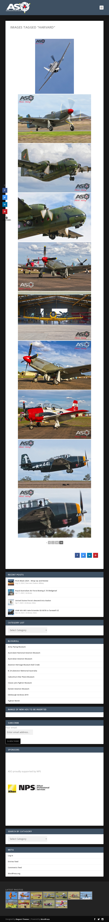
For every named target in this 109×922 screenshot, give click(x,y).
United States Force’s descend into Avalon (33, 600)
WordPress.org (14, 873)
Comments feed (15, 867)
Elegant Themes (22, 919)
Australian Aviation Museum (20, 659)
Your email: (11, 727)
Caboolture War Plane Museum (21, 677)
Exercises (29, 583)
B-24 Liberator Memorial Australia (22, 671)
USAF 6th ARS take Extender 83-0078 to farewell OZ (37, 610)
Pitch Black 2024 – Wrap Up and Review (31, 581)
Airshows (29, 593)
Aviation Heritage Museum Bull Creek (24, 665)
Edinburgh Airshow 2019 (18, 695)
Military (41, 583)
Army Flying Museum (17, 647)
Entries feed (13, 861)
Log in (10, 855)
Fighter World (14, 701)
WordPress (45, 919)
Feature (35, 583)
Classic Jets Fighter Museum (20, 683)
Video (34, 603)
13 (57, 542)
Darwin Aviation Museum (18, 689)
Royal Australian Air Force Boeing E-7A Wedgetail (36, 590)
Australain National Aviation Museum (24, 653)
